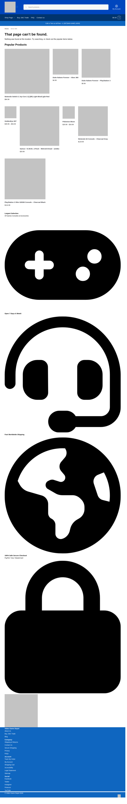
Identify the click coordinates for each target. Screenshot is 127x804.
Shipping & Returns (11, 742)
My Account (116, 7)
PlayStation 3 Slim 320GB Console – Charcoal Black (25, 202)
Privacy (7, 751)
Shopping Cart (10, 765)
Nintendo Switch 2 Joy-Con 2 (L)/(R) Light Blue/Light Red (27, 96)
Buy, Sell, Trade (10, 734)
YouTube (8, 790)
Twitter (7, 782)
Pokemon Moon (69, 122)
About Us (8, 731)
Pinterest (8, 787)
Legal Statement (10, 770)
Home (7, 29)
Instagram (8, 784)
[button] (116, 17)
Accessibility (9, 767)
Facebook (8, 779)
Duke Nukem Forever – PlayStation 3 (96, 81)
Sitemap (7, 773)
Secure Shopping (10, 748)
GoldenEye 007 (11, 121)
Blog (6, 736)
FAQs (6, 753)
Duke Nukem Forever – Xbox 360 (65, 77)
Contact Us (8, 745)
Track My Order (10, 759)
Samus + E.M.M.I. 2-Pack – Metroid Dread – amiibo (39, 149)
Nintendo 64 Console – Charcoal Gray (93, 139)
